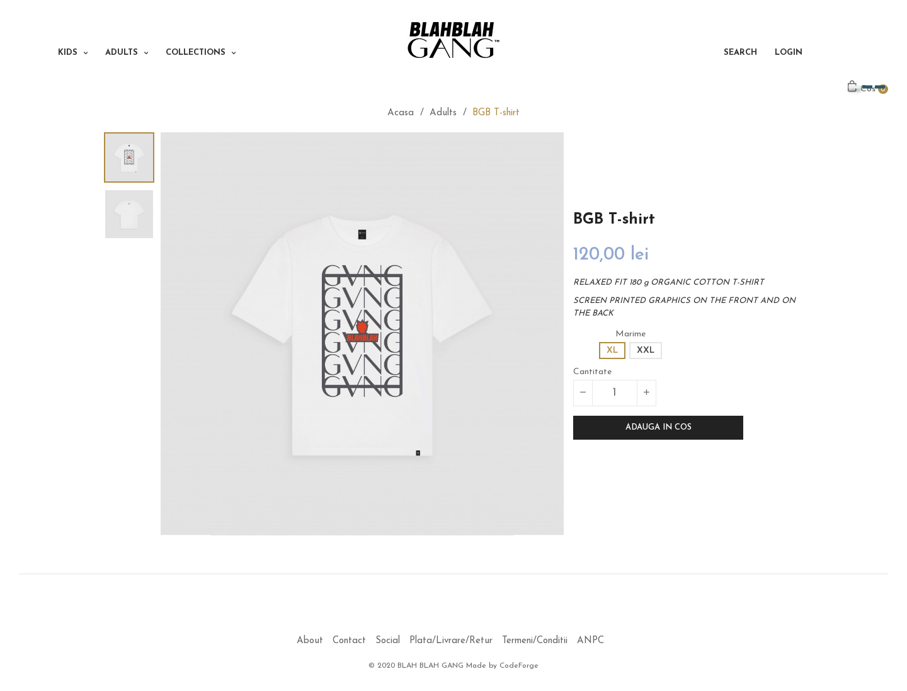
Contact (349, 641)
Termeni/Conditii (535, 641)
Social (387, 641)
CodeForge (519, 666)
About (310, 641)
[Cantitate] (615, 393)
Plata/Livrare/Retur (451, 641)
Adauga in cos (658, 427)
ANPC (590, 641)
